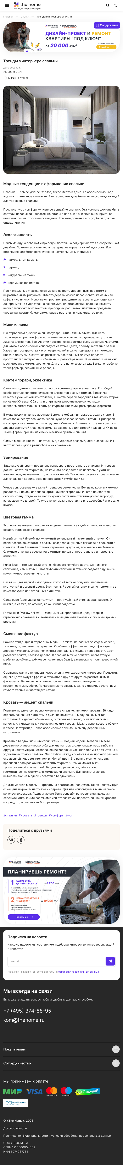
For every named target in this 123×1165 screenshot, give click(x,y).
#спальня (10, 815)
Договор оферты (15, 1128)
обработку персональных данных (78, 971)
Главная (8, 16)
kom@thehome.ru (24, 1020)
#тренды (40, 815)
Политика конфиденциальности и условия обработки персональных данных (57, 1135)
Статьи (25, 16)
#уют (68, 815)
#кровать (25, 815)
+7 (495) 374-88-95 (27, 1011)
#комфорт (56, 815)
